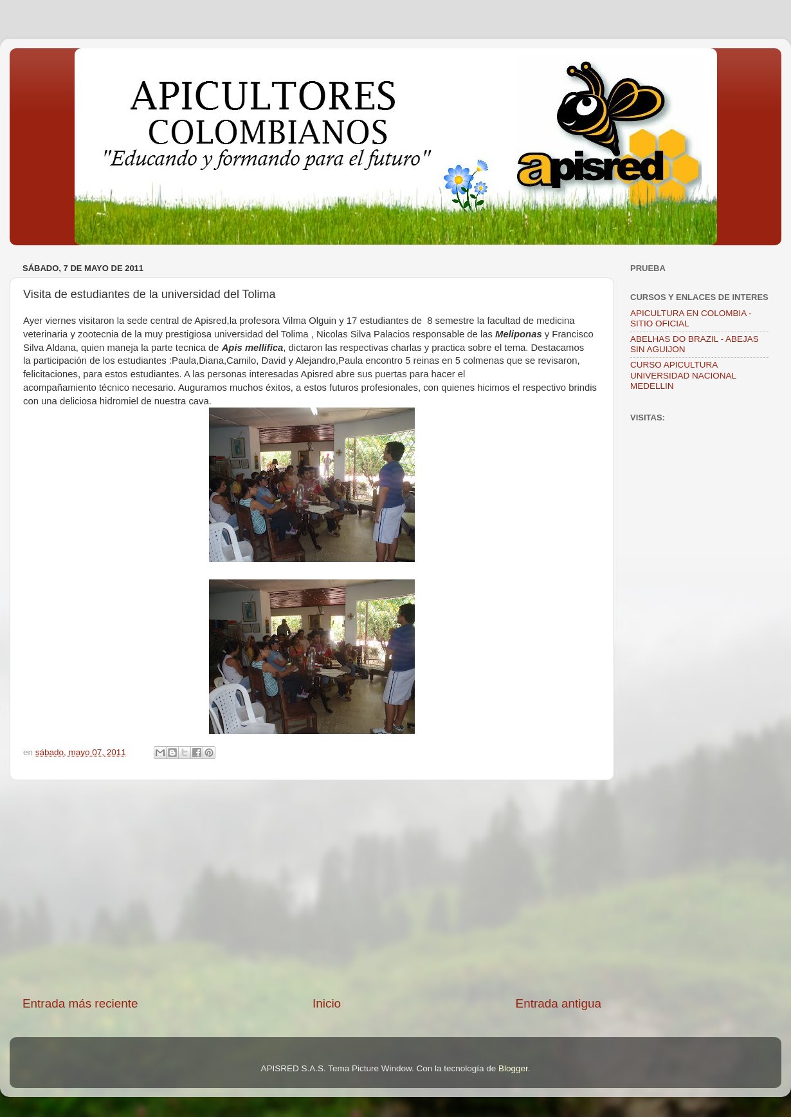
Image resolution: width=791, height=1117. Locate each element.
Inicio (327, 1003)
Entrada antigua (558, 1003)
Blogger (513, 1068)
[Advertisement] (312, 888)
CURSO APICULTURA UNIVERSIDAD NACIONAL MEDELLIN (683, 375)
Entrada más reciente (80, 1003)
